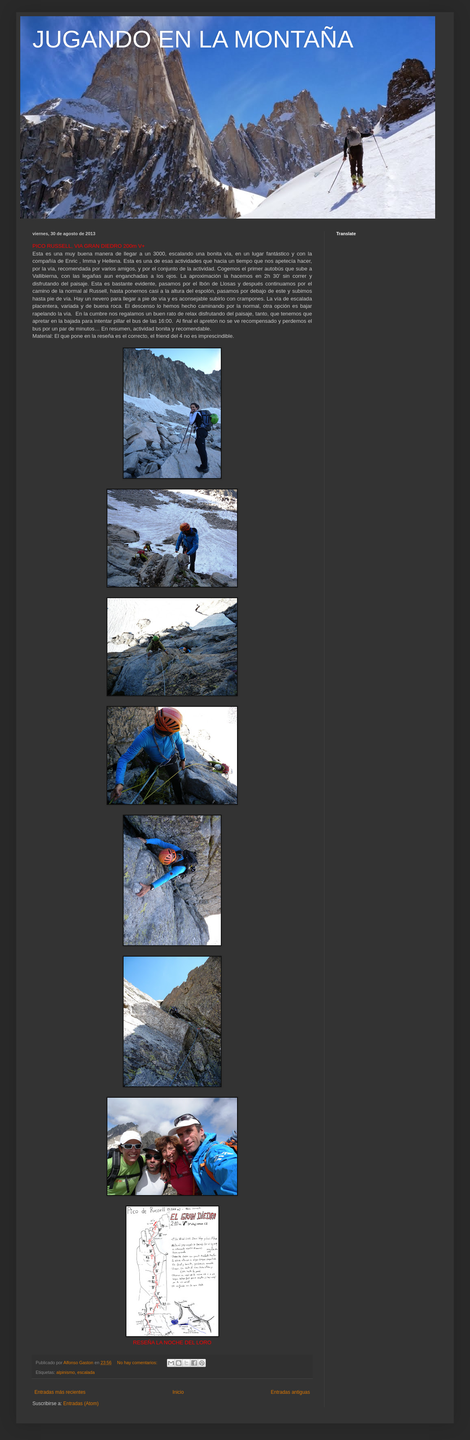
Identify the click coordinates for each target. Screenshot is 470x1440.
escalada (86, 1372)
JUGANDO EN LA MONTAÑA (192, 39)
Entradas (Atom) (80, 1403)
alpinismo (65, 1372)
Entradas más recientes (59, 1392)
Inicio (178, 1392)
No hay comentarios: (137, 1362)
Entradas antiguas (290, 1392)
